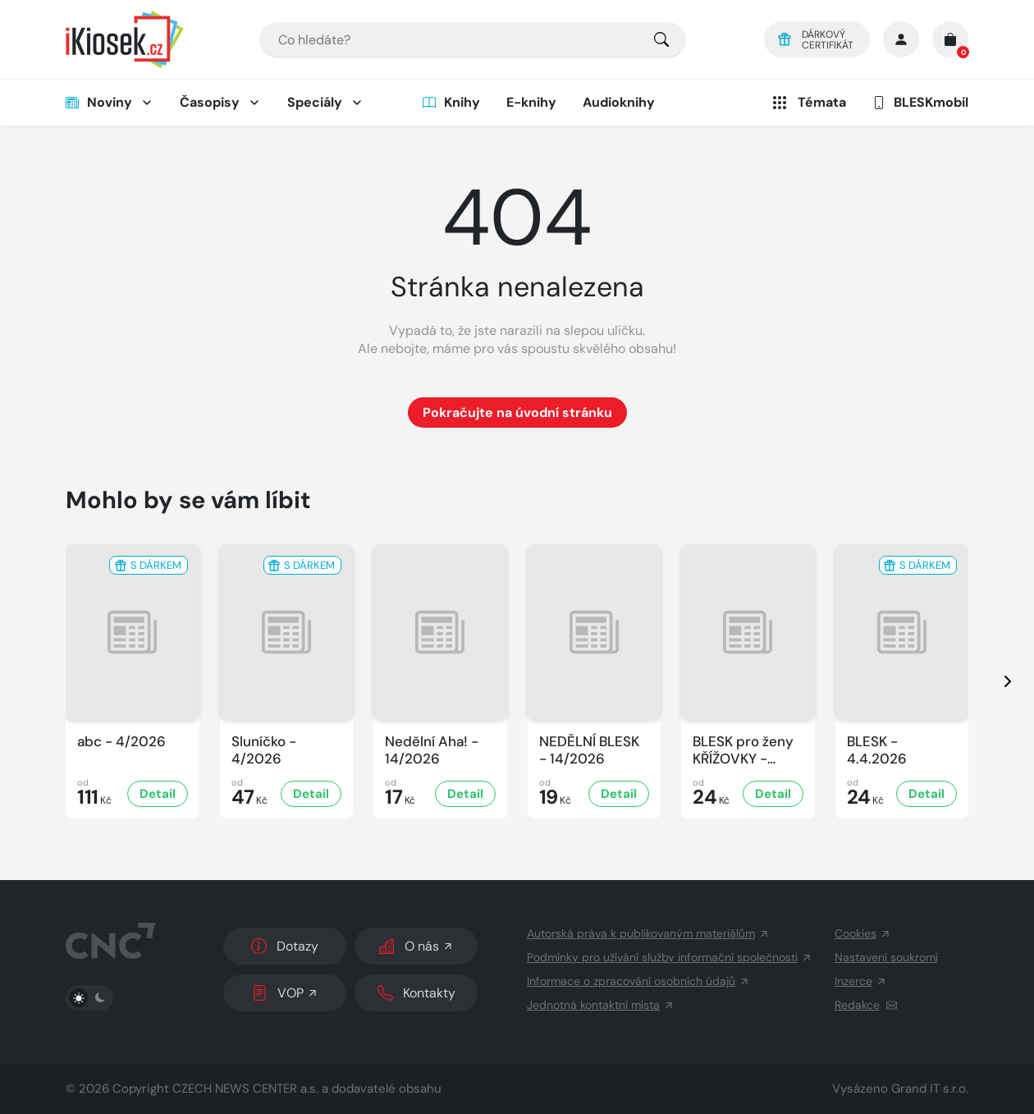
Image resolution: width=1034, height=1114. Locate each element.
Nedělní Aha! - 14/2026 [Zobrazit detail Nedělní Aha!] (431, 750)
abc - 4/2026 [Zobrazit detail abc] (121, 741)
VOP (285, 993)
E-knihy (531, 102)
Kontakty (416, 993)
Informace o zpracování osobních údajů (638, 981)
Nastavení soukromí (886, 957)
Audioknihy (619, 102)
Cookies (863, 933)
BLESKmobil (920, 102)
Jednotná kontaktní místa (601, 1004)
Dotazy (284, 946)
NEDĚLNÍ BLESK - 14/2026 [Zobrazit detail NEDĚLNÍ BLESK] (589, 750)
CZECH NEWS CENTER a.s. (245, 1088)
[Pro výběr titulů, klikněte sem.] (661, 39)
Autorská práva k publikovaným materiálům (648, 933)
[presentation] (993, 681)
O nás (416, 946)
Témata (808, 102)
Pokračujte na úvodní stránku (517, 412)
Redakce (866, 1004)
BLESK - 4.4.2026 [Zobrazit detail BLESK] (877, 750)
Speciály (314, 102)
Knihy (451, 102)
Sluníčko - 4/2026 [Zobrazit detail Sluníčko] (263, 750)
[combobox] (472, 39)
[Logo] (125, 39)
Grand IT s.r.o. (929, 1088)
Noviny (99, 102)
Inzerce (861, 981)
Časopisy (210, 102)
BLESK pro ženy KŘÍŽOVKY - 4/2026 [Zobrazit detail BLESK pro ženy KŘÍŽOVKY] (743, 750)
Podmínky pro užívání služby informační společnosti (669, 957)
